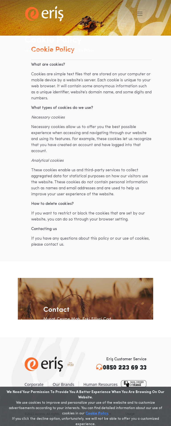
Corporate (57, 51)
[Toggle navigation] (140, 13)
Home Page (34, 51)
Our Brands (63, 384)
